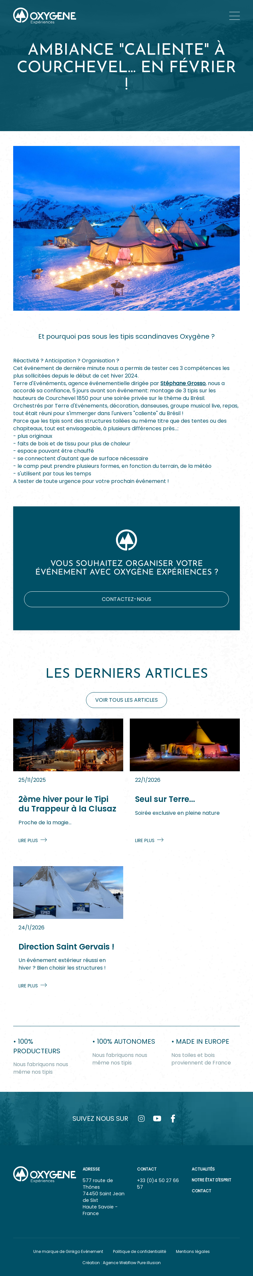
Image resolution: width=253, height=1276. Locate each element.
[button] (234, 15)
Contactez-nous (126, 599)
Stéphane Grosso (183, 383)
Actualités (203, 1169)
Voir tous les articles (126, 700)
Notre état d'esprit (211, 1180)
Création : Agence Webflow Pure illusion (121, 1262)
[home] (44, 16)
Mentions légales (193, 1251)
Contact (201, 1191)
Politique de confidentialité (139, 1251)
